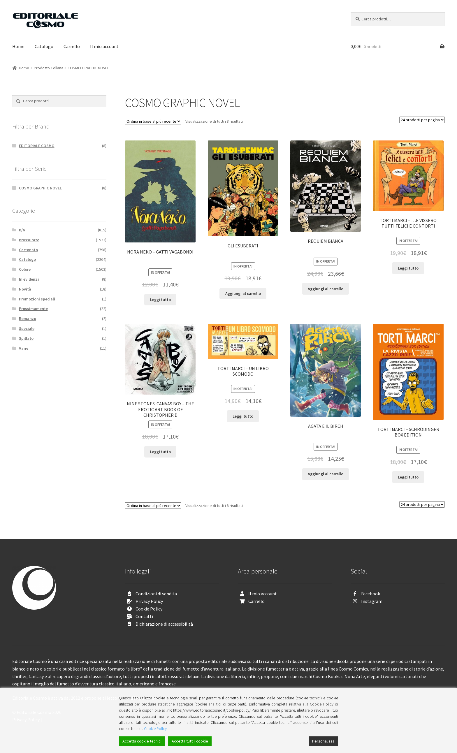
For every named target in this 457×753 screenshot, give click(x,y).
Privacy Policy (149, 601)
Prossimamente (33, 308)
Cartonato (28, 249)
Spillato (26, 338)
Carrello (72, 46)
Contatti (144, 616)
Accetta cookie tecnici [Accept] (141, 741)
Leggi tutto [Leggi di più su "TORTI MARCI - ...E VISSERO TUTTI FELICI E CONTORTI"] (408, 268)
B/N (22, 230)
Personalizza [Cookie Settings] (323, 741)
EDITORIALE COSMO (37, 145)
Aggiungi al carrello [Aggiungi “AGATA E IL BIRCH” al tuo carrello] (325, 473)
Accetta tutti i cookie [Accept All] (190, 741)
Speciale (26, 328)
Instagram (371, 601)
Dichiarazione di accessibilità (164, 624)
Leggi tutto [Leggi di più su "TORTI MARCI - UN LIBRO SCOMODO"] (243, 416)
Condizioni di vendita (156, 594)
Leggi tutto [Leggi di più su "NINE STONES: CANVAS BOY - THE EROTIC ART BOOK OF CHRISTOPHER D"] (160, 451)
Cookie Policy (149, 609)
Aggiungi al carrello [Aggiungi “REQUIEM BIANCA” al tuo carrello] (325, 288)
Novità (25, 289)
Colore (25, 269)
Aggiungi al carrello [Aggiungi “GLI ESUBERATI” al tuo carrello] (243, 293)
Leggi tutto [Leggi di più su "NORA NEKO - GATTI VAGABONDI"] (160, 299)
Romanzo (27, 318)
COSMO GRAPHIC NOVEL (40, 188)
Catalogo (44, 46)
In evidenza (29, 279)
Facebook (370, 594)
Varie (23, 348)
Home (18, 46)
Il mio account (104, 46)
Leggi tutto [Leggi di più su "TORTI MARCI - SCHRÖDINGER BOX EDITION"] (408, 477)
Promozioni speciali (37, 299)
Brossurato (29, 239)
